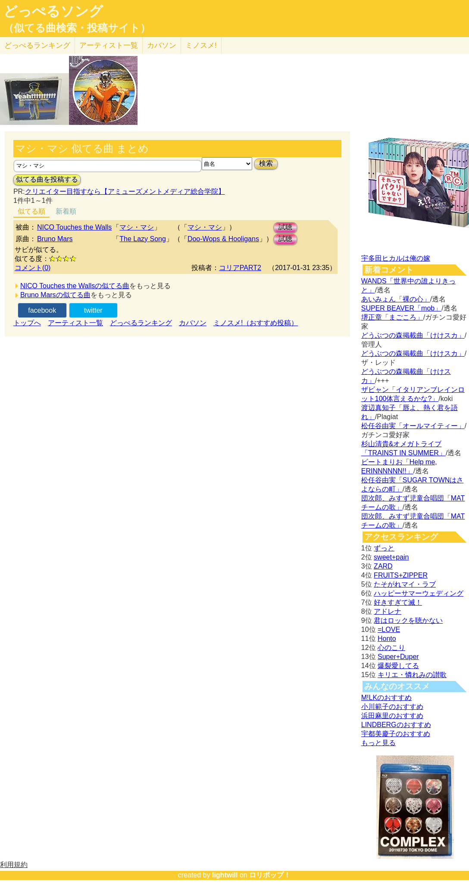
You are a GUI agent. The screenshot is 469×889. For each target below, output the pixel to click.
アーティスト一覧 (75, 322)
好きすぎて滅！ (398, 602)
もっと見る (378, 742)
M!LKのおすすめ (386, 697)
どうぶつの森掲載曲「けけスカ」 (413, 335)
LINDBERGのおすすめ (396, 724)
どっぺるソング (53, 11)
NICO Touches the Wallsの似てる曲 (74, 285)
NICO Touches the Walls (74, 227)
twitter (93, 310)
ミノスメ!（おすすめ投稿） (255, 322)
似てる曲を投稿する (47, 179)
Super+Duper (398, 656)
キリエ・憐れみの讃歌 (412, 674)
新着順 (66, 211)
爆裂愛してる (398, 665)
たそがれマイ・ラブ (405, 584)
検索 (266, 163)
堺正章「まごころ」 (392, 317)
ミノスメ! (201, 45)
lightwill (225, 875)
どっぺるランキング (141, 322)
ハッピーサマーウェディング (418, 593)
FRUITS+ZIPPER (401, 575)
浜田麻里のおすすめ (392, 715)
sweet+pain (391, 557)
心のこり (391, 647)
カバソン (161, 45)
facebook (42, 310)
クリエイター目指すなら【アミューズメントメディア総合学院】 (125, 191)
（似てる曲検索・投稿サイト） (76, 28)
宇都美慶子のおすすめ (395, 733)
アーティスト (108, 45)
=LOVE (389, 629)
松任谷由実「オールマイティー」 (413, 425)
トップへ (27, 322)
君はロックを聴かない (408, 620)
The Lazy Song (142, 238)
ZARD (383, 566)
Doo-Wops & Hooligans (223, 238)
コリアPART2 (240, 267)
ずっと (384, 548)
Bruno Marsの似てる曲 (55, 294)
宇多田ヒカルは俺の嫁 (395, 258)
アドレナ (387, 611)
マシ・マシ (136, 227)
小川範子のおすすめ (392, 706)
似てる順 (31, 211)
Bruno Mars (55, 238)
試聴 (285, 227)
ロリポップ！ (270, 875)
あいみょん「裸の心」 (395, 299)
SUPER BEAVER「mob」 (401, 308)
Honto (387, 638)
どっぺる (37, 45)
